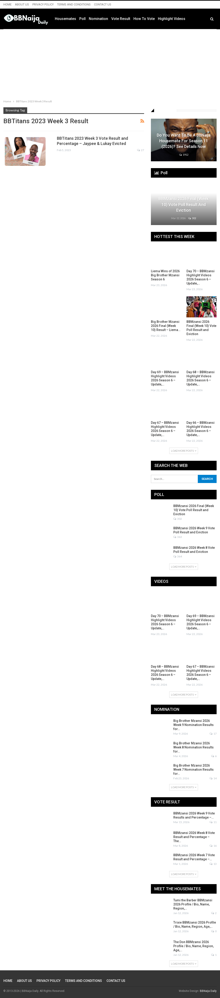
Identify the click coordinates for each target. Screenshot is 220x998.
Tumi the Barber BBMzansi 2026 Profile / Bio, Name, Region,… (192, 904)
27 (140, 150)
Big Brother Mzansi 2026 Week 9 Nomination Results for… (193, 725)
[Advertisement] (110, 63)
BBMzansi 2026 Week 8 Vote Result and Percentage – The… (194, 837)
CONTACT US (102, 4)
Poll (91, 19)
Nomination (107, 19)
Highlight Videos (180, 19)
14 (213, 778)
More (202, 19)
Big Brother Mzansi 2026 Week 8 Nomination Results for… (193, 747)
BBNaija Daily (208, 991)
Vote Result (129, 19)
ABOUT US (22, 4)
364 (177, 556)
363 (177, 537)
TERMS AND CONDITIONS (74, 4)
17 (213, 733)
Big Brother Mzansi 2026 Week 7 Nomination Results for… (193, 769)
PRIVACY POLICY (43, 4)
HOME (7, 4)
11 (213, 822)
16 (213, 845)
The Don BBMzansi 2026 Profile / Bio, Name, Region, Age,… (193, 946)
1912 (183, 154)
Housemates (74, 19)
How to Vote (152, 19)
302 (192, 218)
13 (213, 864)
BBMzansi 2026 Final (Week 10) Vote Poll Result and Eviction (184, 204)
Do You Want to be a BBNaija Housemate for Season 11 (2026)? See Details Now (183, 141)
